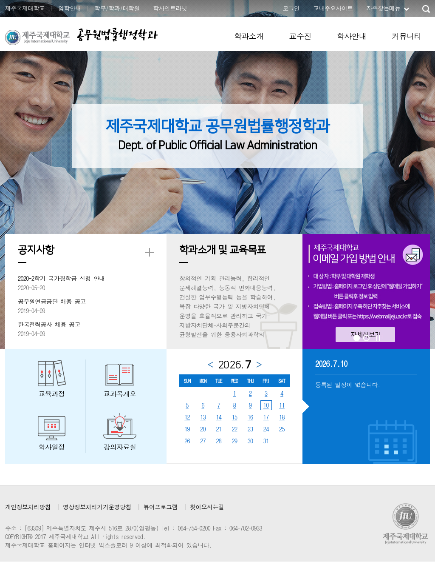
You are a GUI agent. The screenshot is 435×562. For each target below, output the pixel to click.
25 (282, 429)
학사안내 (352, 36)
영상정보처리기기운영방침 (97, 506)
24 (266, 429)
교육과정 (52, 394)
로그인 (290, 8)
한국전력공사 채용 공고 (49, 324)
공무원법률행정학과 (117, 34)
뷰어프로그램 (161, 506)
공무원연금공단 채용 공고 (52, 301)
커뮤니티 (406, 36)
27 (203, 440)
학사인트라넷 (170, 8)
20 (203, 429)
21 (218, 429)
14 (218, 417)
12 (187, 417)
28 (218, 440)
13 (203, 417)
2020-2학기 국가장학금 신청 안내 (61, 278)
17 (266, 417)
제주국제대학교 (25, 8)
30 (250, 440)
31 (266, 440)
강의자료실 (120, 447)
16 (250, 417)
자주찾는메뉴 (383, 8)
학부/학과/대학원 (117, 8)
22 (234, 429)
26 (187, 440)
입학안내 (69, 8)
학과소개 (249, 36)
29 (234, 440)
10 (266, 405)
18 (282, 417)
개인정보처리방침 (28, 506)
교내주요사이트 (333, 8)
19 (187, 429)
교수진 (300, 36)
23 (250, 429)
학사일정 (52, 447)
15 (234, 417)
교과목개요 (120, 394)
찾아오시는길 (207, 506)
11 (282, 405)
